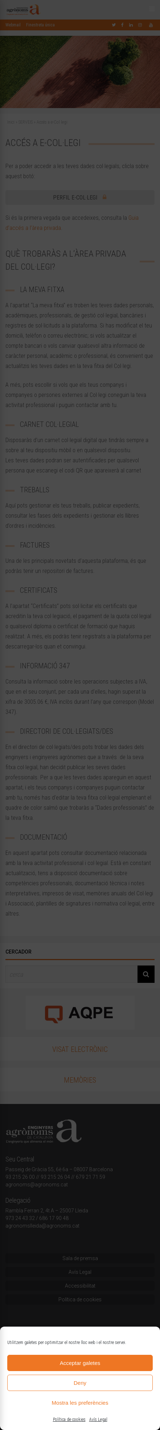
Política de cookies (69, 1419)
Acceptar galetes (80, 1363)
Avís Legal (98, 1419)
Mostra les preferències (80, 1403)
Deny (80, 1383)
